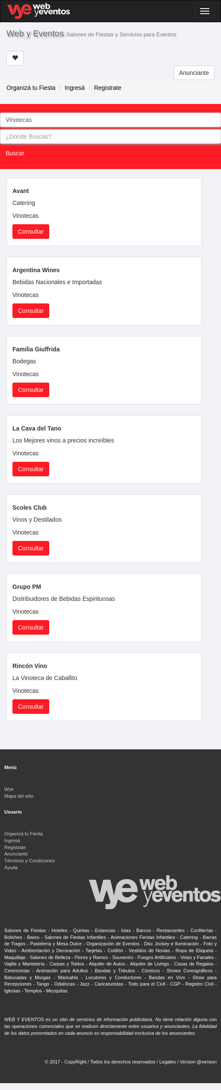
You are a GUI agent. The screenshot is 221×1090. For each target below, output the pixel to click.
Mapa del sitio (18, 796)
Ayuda (11, 867)
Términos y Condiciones (29, 860)
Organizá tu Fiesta (30, 87)
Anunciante (194, 72)
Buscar (15, 153)
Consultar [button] (31, 231)
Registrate (107, 87)
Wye (9, 789)
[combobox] (110, 120)
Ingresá (75, 87)
